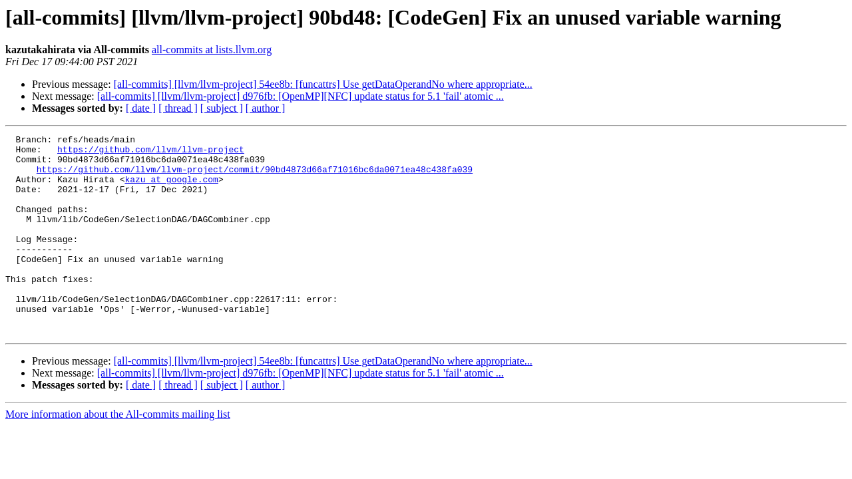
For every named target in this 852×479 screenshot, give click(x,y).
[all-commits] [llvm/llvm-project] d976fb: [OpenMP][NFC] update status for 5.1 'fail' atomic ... (300, 96)
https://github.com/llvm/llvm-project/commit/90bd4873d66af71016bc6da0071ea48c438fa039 (255, 177)
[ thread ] (178, 108)
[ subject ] (221, 108)
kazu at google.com (171, 189)
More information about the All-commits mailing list (117, 454)
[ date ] (141, 108)
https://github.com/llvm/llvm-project (150, 153)
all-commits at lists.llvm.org (212, 49)
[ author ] (266, 108)
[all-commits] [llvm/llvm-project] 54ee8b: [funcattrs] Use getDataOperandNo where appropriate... (323, 84)
